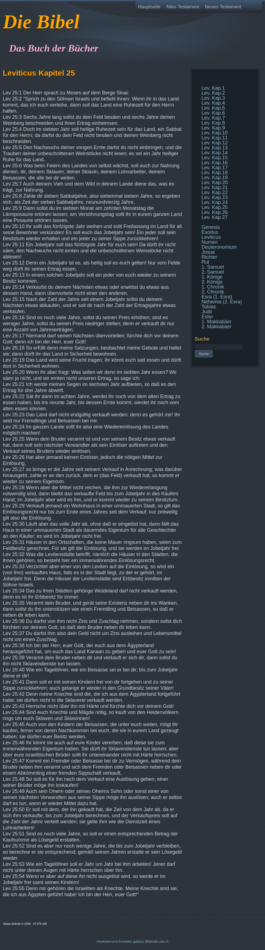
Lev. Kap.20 (215, 182)
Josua (208, 252)
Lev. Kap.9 (213, 128)
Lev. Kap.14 (215, 152)
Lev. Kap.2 (213, 93)
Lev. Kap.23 (215, 197)
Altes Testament (182, 6)
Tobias (209, 306)
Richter (209, 257)
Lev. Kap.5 (213, 108)
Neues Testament (223, 6)
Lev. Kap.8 (213, 123)
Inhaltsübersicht (107, 941)
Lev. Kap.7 (213, 118)
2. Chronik (213, 292)
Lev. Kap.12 (215, 142)
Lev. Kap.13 (215, 147)
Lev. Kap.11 (215, 138)
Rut (205, 262)
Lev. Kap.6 (213, 113)
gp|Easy (138, 941)
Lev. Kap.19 (215, 177)
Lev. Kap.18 (215, 172)
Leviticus (211, 237)
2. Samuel (213, 272)
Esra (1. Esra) (217, 297)
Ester (207, 316)
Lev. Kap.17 (215, 167)
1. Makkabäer (217, 321)
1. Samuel (213, 267)
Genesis (211, 227)
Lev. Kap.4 (213, 103)
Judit (207, 311)
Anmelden (125, 941)
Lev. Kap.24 (215, 202)
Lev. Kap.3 (213, 98)
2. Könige (212, 282)
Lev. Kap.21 (215, 187)
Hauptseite (149, 6)
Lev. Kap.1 (213, 88)
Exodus (210, 232)
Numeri (210, 242)
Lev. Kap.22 (215, 192)
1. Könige (212, 277)
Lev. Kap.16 (215, 162)
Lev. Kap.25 (215, 207)
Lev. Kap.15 (215, 157)
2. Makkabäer (217, 326)
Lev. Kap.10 (215, 133)
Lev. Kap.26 (215, 212)
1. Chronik (213, 287)
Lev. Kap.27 (215, 217)
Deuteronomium (219, 247)
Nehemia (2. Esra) (222, 302)
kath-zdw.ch (160, 941)
